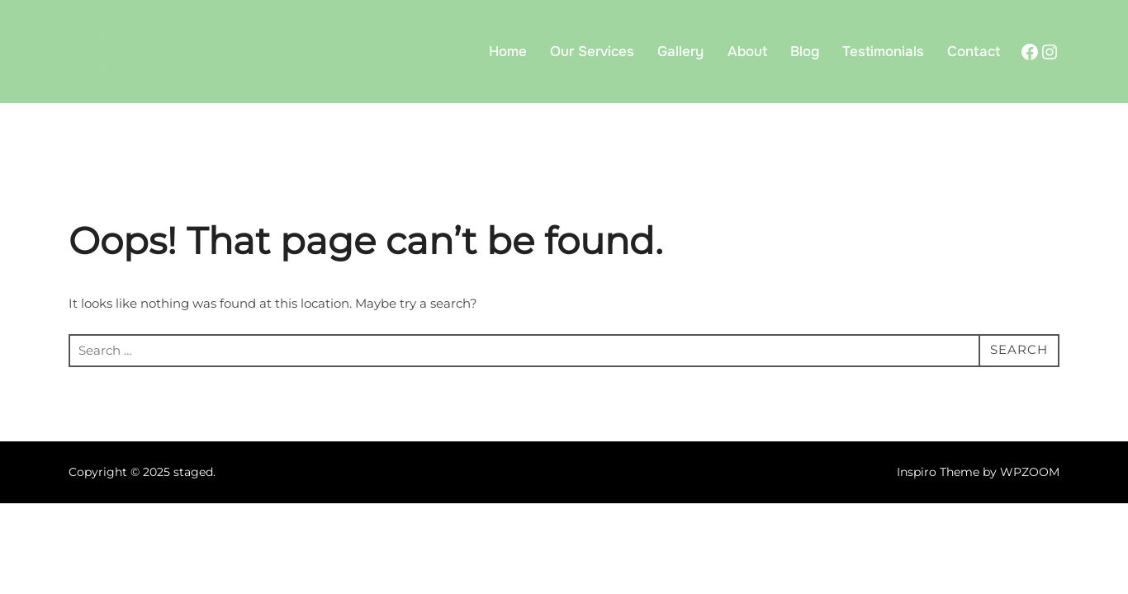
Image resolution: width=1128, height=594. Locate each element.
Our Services (592, 51)
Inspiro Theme (938, 471)
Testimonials (883, 51)
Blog (804, 51)
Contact (973, 51)
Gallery (680, 51)
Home (508, 51)
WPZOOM (1029, 471)
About (747, 51)
